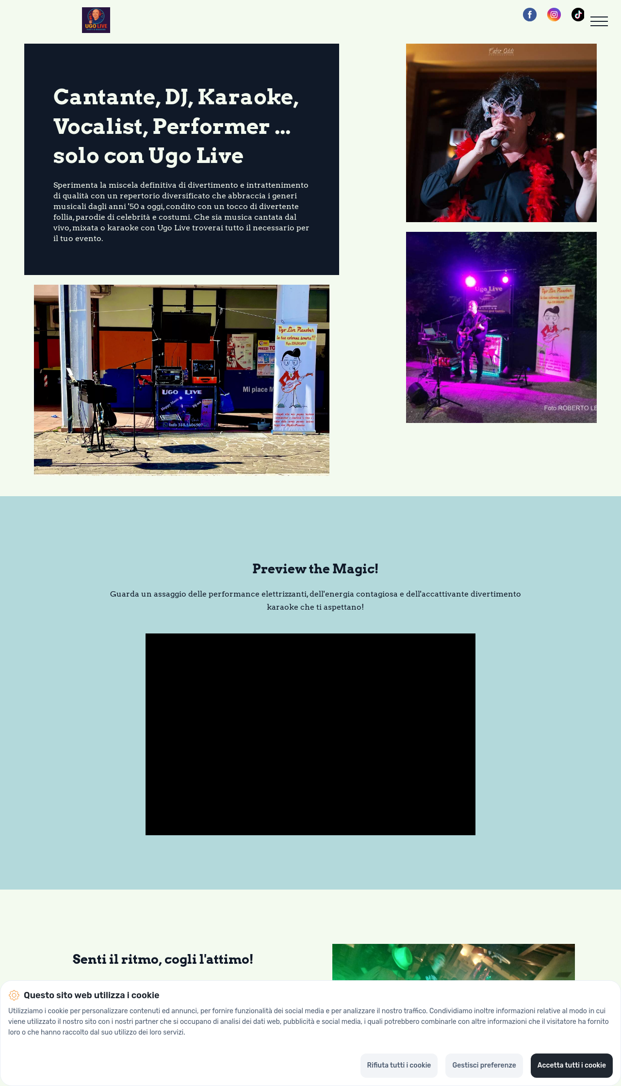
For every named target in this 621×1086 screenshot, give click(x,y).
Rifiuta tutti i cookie (399, 1065)
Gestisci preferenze (484, 1065)
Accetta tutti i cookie (572, 1065)
